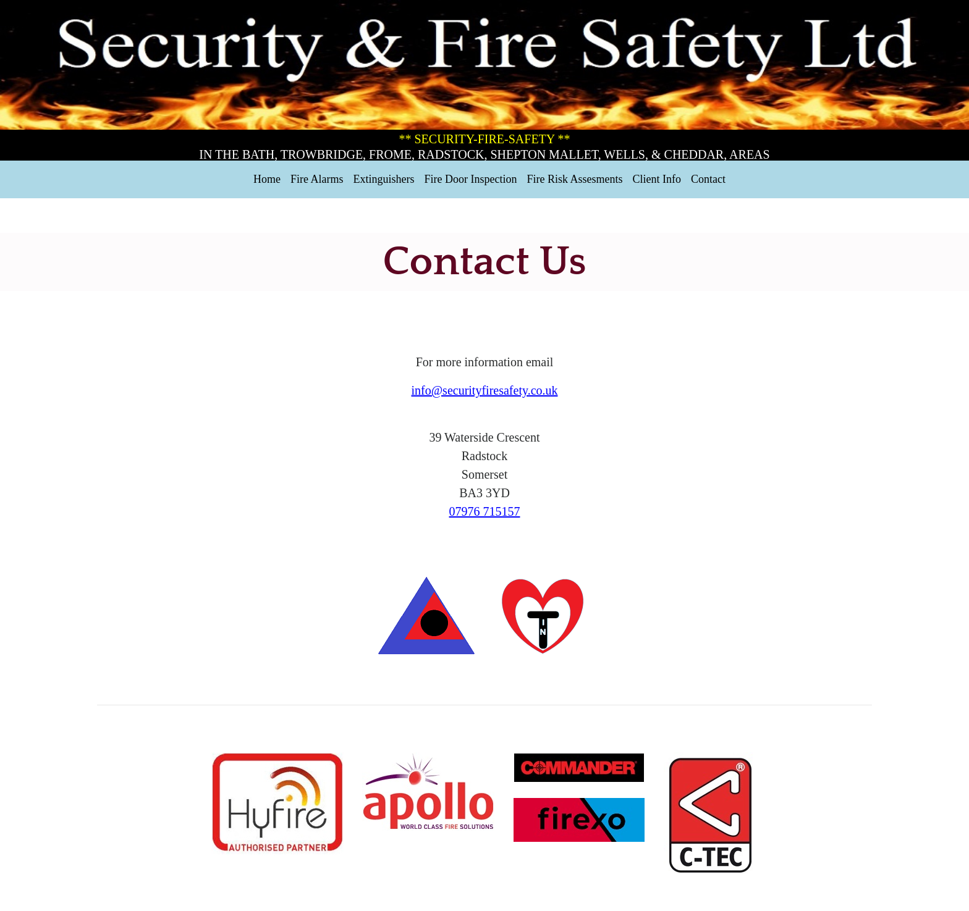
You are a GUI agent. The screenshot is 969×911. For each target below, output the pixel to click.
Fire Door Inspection (471, 179)
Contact (708, 179)
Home (267, 179)
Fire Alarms (317, 179)
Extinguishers (384, 179)
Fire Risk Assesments (574, 179)
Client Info (656, 179)
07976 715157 (484, 511)
